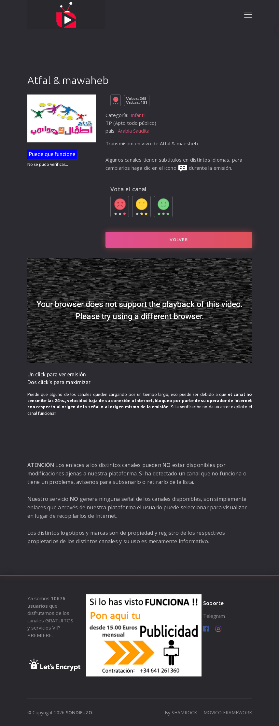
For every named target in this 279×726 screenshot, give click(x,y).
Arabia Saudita (133, 130)
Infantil (138, 115)
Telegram (214, 616)
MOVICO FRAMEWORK (227, 712)
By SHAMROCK (181, 712)
